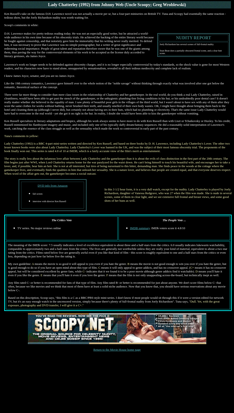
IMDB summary (140, 228)
